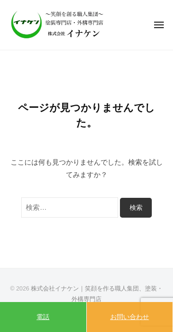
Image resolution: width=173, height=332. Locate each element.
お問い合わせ (129, 316)
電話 (42, 316)
